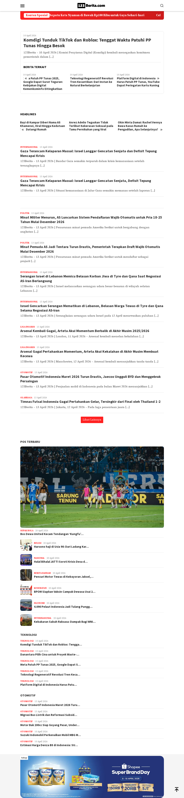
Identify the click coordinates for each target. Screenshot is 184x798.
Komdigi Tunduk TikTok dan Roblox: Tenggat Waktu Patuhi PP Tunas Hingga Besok (87, 43)
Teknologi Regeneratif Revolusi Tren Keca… (50, 674)
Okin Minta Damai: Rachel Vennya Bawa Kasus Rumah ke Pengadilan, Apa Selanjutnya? (140, 126)
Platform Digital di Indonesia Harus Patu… (48, 684)
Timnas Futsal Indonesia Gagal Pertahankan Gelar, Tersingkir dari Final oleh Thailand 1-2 (90, 401)
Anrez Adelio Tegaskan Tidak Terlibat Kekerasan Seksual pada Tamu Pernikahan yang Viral (91, 126)
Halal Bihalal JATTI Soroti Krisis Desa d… (61, 561)
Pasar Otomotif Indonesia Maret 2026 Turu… (50, 705)
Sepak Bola (26, 530)
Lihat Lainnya (92, 420)
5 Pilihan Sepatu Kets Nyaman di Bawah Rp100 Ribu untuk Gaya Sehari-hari (98, 15)
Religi (37, 543)
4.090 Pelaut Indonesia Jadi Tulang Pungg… (63, 606)
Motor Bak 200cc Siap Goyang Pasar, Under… (49, 725)
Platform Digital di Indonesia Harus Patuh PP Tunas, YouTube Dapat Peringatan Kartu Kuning (138, 82)
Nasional (39, 558)
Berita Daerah (42, 573)
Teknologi (28, 635)
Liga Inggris (27, 327)
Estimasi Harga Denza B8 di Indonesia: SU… (49, 745)
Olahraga (26, 397)
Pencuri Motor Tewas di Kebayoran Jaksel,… (63, 576)
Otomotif (26, 372)
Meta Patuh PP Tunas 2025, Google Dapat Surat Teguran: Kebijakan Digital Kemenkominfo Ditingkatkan (43, 84)
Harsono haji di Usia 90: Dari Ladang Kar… (61, 546)
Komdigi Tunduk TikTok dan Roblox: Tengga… (51, 644)
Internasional (29, 147)
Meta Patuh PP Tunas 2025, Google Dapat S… (50, 664)
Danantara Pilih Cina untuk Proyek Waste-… (49, 654)
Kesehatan (40, 588)
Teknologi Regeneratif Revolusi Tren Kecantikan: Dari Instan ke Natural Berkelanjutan (91, 82)
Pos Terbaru (30, 442)
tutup (24, 757)
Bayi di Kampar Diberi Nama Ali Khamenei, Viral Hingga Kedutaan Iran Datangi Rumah (42, 126)
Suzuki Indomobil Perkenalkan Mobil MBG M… (50, 735)
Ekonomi (39, 603)
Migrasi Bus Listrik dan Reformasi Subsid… (48, 715)
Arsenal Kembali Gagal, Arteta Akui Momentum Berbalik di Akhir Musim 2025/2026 (84, 331)
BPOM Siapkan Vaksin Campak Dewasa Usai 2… (64, 591)
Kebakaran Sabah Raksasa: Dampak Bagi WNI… (65, 622)
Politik (24, 213)
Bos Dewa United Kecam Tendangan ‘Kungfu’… (52, 534)
